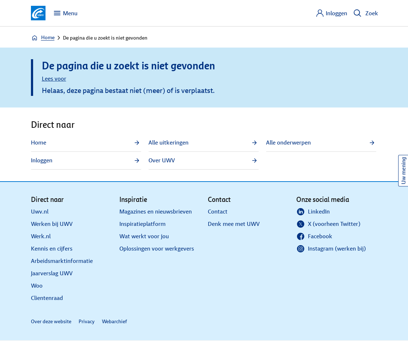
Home (43, 37)
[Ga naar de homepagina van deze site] (38, 13)
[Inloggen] (331, 13)
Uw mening (403, 170)
